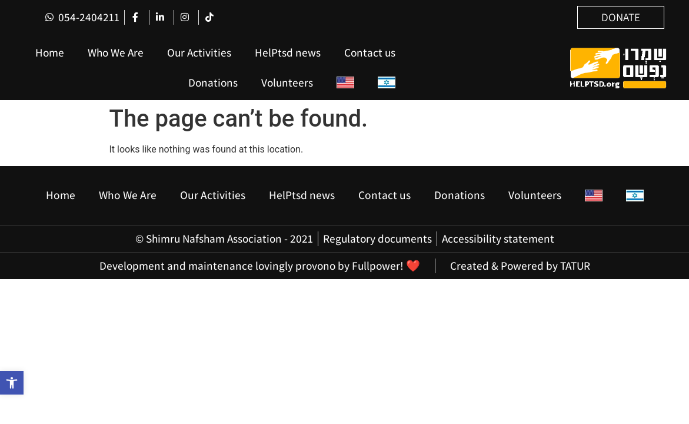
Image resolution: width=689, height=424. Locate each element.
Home (49, 52)
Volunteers (287, 82)
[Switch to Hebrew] (386, 83)
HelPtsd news (288, 52)
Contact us (369, 52)
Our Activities (199, 52)
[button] (12, 383)
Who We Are (116, 52)
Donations (213, 82)
